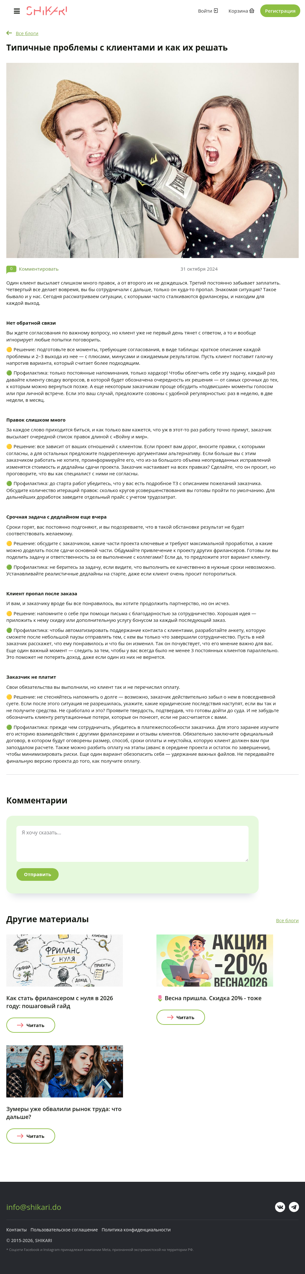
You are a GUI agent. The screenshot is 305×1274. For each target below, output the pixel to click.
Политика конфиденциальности (136, 1230)
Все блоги (27, 33)
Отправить (37, 874)
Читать (35, 1025)
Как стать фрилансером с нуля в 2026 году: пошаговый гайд (59, 1002)
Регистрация (280, 11)
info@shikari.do (33, 1207)
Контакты (16, 1230)
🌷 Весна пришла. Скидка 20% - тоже (209, 998)
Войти (208, 11)
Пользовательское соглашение (64, 1230)
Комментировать (39, 269)
